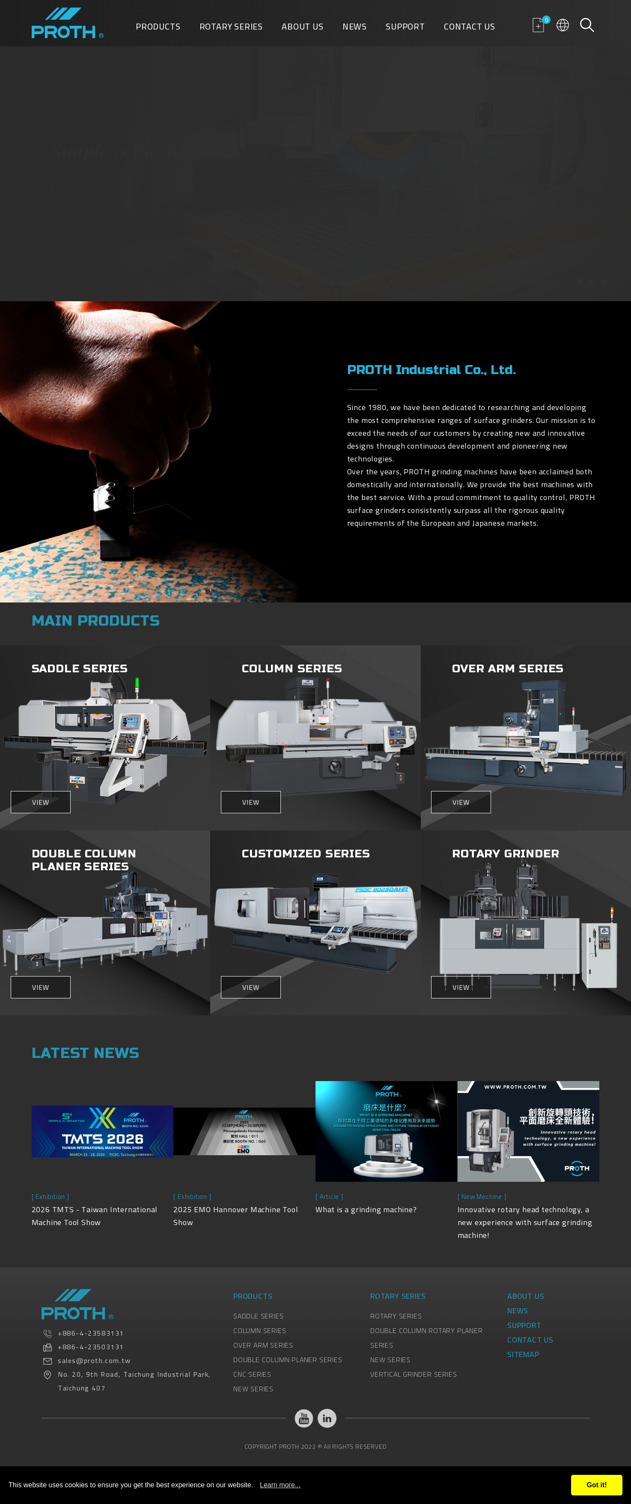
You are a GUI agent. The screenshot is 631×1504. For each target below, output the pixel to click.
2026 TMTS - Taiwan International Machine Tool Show (95, 1215)
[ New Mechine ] (482, 1196)
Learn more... (280, 1485)
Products (158, 28)
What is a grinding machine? (366, 1209)
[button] (580, 281)
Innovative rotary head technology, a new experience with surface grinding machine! (525, 1222)
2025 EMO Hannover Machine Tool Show (235, 1215)
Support (405, 28)
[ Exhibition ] (50, 1196)
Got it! (596, 1485)
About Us (302, 28)
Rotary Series (231, 28)
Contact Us (469, 28)
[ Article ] (329, 1196)
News (354, 28)
